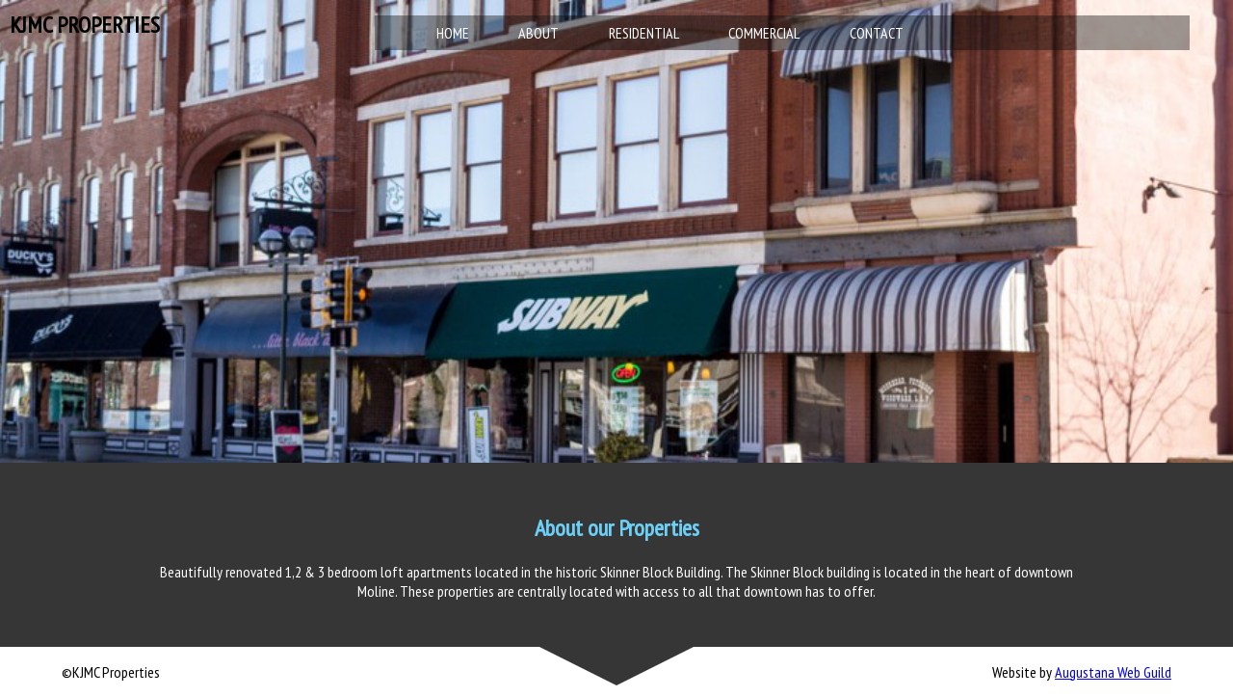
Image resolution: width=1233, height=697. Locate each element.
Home (452, 32)
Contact (877, 32)
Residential (644, 32)
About (538, 32)
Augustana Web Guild (1113, 672)
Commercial (764, 32)
